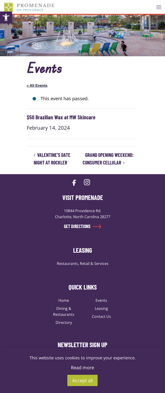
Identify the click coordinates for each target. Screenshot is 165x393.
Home (63, 300)
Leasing (101, 308)
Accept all (82, 380)
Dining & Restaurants (63, 311)
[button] (6, 17)
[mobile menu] (159, 7)
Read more (82, 367)
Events (101, 300)
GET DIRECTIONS (82, 226)
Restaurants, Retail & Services (82, 263)
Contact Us (101, 316)
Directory (64, 322)
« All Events (37, 86)
